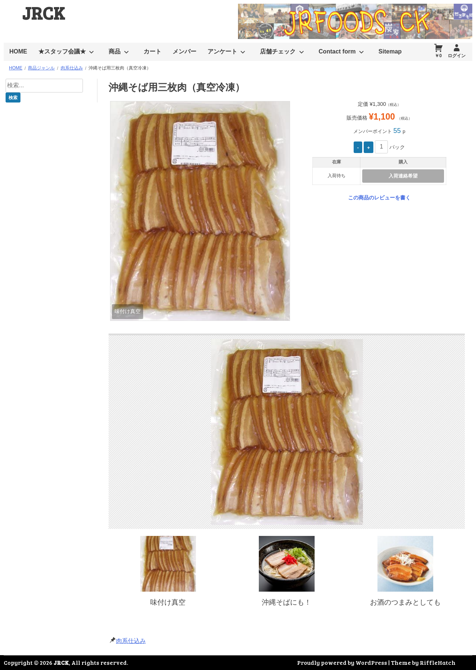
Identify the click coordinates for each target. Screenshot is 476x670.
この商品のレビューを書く (379, 198)
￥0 (438, 55)
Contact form (337, 51)
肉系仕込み (131, 641)
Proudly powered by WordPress (342, 662)
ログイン (457, 55)
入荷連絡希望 (403, 176)
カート (152, 51)
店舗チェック (278, 51)
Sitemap (390, 51)
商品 (114, 51)
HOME (18, 51)
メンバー (184, 51)
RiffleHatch (438, 662)
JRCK (43, 12)
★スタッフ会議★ (62, 51)
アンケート (222, 51)
